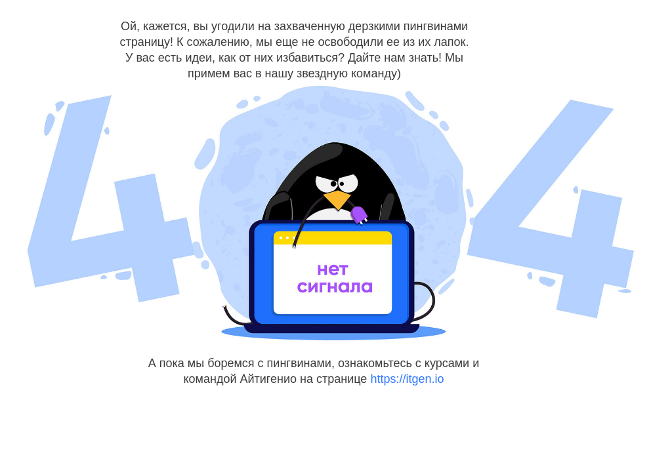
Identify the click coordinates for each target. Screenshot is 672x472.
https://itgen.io (407, 378)
